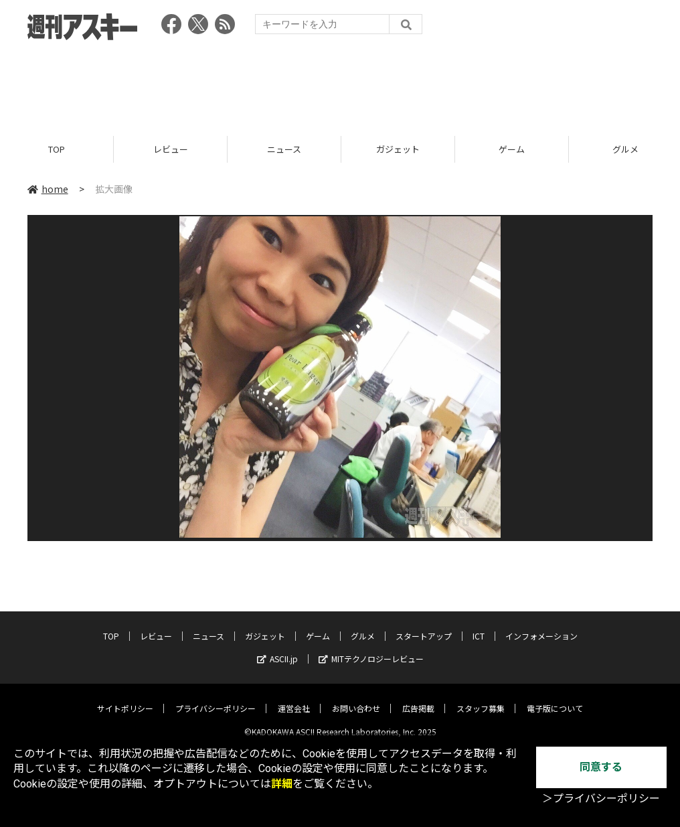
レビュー (170, 149)
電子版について (555, 698)
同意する (601, 767)
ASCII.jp (277, 648)
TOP (56, 149)
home (47, 189)
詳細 (281, 783)
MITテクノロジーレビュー (371, 648)
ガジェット (398, 149)
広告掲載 (418, 698)
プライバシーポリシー (215, 698)
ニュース (284, 149)
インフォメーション (541, 625)
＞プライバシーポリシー (601, 798)
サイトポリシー (125, 698)
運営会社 (294, 698)
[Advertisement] (340, 84)
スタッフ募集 (480, 698)
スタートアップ (424, 625)
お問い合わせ (356, 698)
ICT (479, 625)
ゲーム (512, 149)
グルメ (363, 625)
